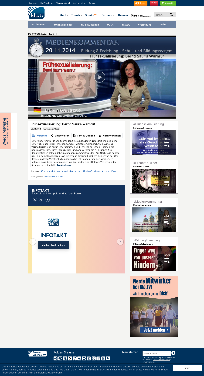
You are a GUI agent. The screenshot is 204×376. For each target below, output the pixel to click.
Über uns (32, 3)
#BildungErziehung (91, 171)
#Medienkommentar (71, 171)
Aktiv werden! (79, 3)
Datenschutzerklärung (50, 372)
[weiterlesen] (64, 164)
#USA (110, 24)
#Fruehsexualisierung (50, 171)
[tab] (40, 135)
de (141, 15)
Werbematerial (63, 3)
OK (187, 368)
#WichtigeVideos (63, 24)
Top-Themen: (37, 24)
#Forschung (144, 24)
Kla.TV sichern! (46, 3)
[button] (140, 3)
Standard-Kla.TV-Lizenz (53, 176)
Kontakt (92, 3)
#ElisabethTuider (109, 171)
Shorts (91, 15)
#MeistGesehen (90, 24)
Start (64, 15)
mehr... (164, 24)
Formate (108, 15)
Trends (76, 15)
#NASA (126, 24)
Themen (123, 15)
